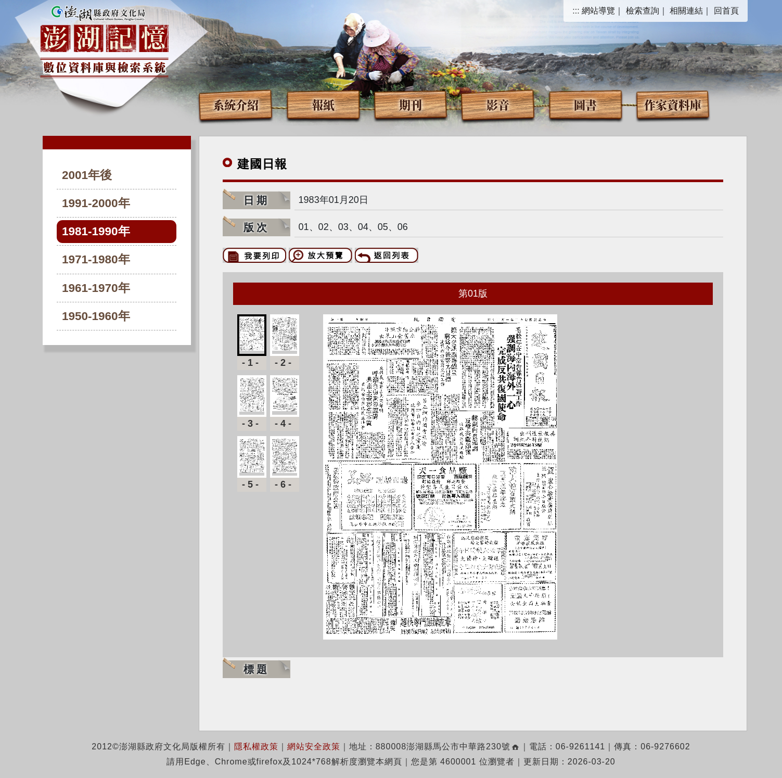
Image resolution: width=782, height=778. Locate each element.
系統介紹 (236, 104)
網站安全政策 (313, 746)
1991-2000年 (96, 203)
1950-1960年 (96, 316)
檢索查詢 (642, 10)
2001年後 (87, 175)
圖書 (585, 104)
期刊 (410, 104)
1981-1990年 (96, 231)
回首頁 (726, 10)
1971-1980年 (96, 259)
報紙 (323, 104)
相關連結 (686, 10)
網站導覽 (598, 10)
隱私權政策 (256, 746)
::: (575, 10)
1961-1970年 (96, 288)
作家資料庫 (672, 104)
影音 (497, 104)
